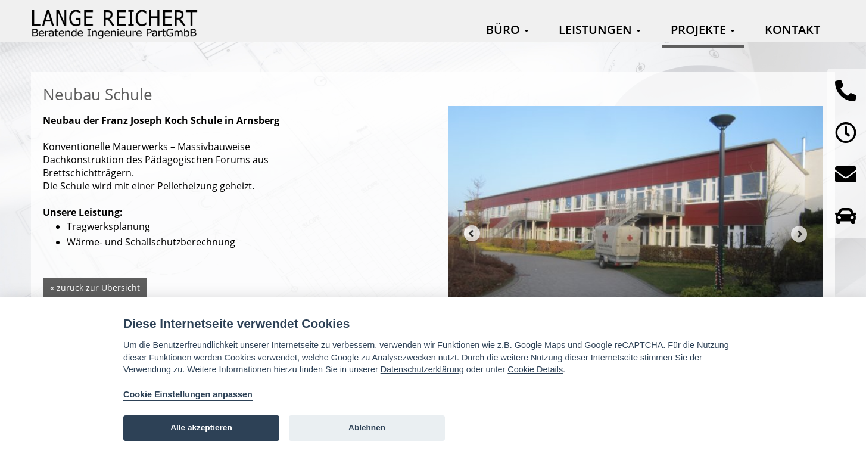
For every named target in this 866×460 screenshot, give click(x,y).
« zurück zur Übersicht (95, 287)
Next (799, 234)
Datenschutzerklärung (422, 369)
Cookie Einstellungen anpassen (188, 394)
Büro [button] (507, 29)
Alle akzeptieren (201, 427)
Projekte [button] (703, 29)
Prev (472, 234)
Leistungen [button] (600, 29)
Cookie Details (535, 369)
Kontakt (792, 29)
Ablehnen (366, 427)
